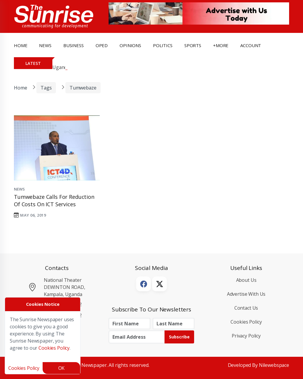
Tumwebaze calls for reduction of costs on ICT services (54, 200)
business (73, 45)
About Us (246, 280)
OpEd (102, 45)
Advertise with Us (246, 294)
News (19, 189)
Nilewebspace (274, 365)
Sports (192, 45)
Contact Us (246, 308)
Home (20, 45)
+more (220, 45)
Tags (46, 87)
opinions (130, 45)
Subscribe (179, 337)
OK (61, 368)
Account (250, 45)
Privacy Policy (246, 335)
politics (163, 45)
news (45, 45)
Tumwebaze (83, 87)
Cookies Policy (246, 322)
